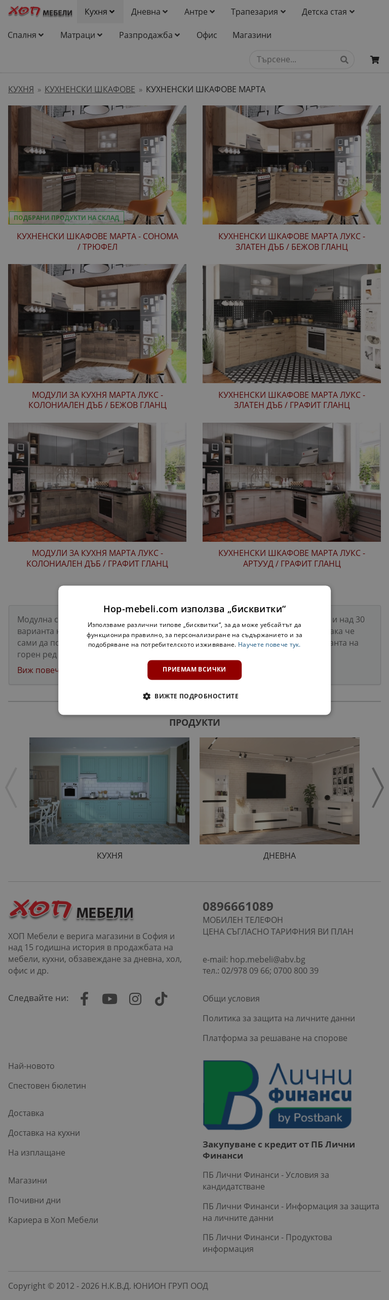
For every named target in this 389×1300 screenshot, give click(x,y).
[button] (194, 696)
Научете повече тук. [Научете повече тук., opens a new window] (269, 645)
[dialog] (194, 650)
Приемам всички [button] (194, 669)
